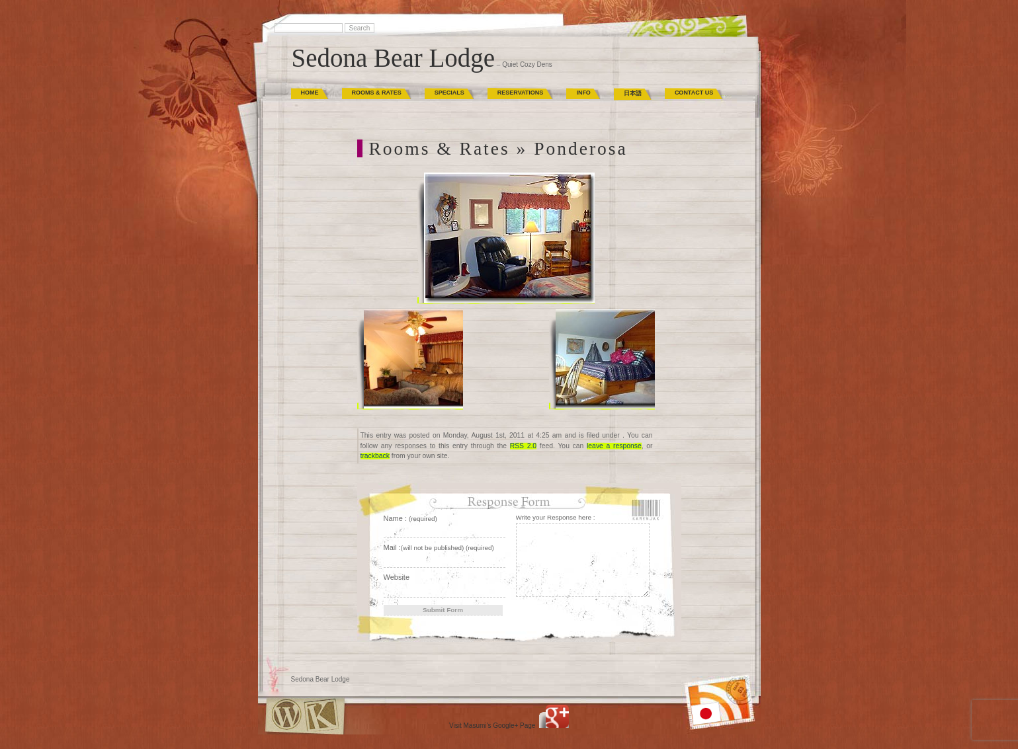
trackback (375, 455)
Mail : (439, 547)
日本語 (633, 93)
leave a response (614, 446)
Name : (410, 518)
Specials (449, 92)
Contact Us (694, 92)
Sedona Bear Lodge (393, 58)
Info (583, 92)
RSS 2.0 (523, 446)
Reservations (520, 92)
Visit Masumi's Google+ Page (492, 725)
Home (310, 92)
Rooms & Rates (377, 92)
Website (397, 577)
